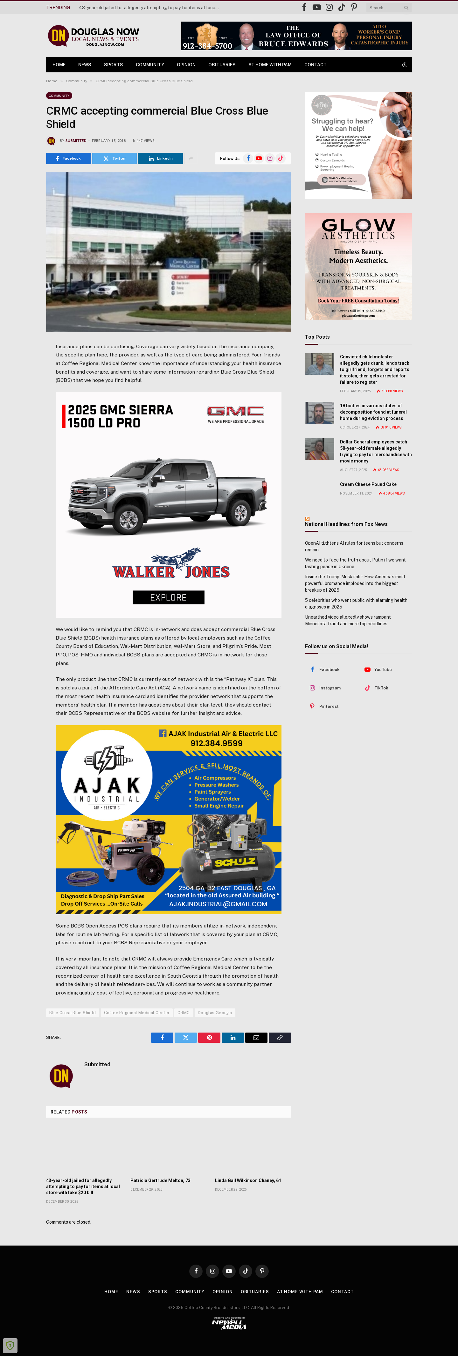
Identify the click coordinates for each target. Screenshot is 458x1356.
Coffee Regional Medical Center (137, 1012)
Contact (315, 64)
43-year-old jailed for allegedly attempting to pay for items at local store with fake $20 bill (150, 7)
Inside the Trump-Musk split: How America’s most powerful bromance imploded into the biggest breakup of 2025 (355, 583)
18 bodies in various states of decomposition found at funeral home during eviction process (373, 412)
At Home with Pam (270, 64)
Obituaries (222, 64)
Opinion (186, 64)
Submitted (76, 141)
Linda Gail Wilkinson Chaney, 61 (248, 1180)
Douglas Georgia (215, 1012)
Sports (113, 64)
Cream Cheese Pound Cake (368, 484)
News (84, 64)
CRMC (183, 1012)
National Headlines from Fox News (346, 524)
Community (150, 64)
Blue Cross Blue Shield (72, 1012)
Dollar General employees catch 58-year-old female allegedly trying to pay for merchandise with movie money (376, 451)
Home (59, 64)
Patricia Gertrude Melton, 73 (160, 1180)
